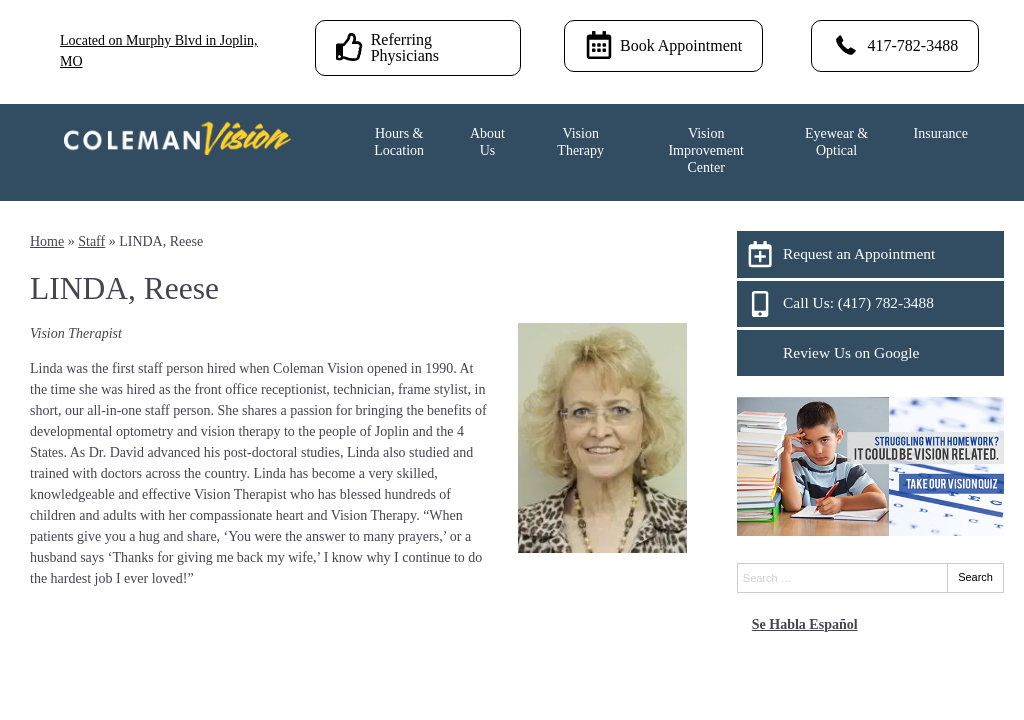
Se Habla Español (805, 624)
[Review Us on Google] (870, 353)
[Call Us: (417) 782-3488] (870, 304)
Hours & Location (399, 142)
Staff (91, 241)
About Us (487, 142)
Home (47, 241)
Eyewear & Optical (836, 142)
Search (975, 577)
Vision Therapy (580, 142)
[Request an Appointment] (870, 254)
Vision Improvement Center (705, 150)
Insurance (941, 133)
